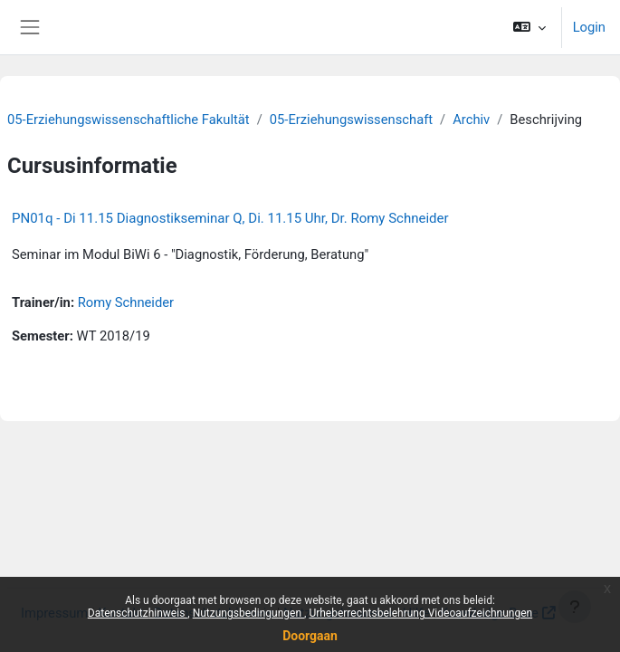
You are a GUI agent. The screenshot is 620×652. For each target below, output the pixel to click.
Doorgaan (310, 635)
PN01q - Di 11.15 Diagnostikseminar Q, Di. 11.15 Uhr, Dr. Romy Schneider (230, 218)
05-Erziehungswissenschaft (351, 119)
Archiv (471, 119)
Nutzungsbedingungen (248, 613)
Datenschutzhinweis (138, 613)
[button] (529, 27)
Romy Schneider (126, 302)
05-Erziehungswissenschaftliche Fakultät (128, 119)
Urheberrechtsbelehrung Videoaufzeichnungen (420, 613)
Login (589, 27)
